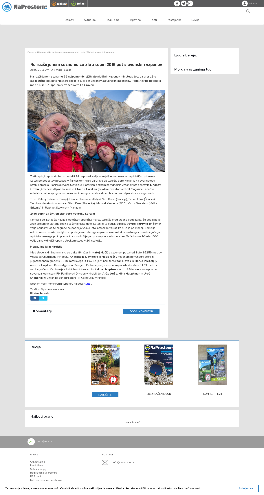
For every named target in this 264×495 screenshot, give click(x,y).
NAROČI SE (105, 395)
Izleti (154, 20)
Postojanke (174, 20)
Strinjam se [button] (246, 488)
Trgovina (135, 20)
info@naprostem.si (124, 462)
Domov (69, 20)
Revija (195, 20)
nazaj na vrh (39, 441)
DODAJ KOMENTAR (141, 311)
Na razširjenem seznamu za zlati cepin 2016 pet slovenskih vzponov (81, 52)
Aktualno (90, 20)
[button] (192, 488)
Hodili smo (113, 20)
